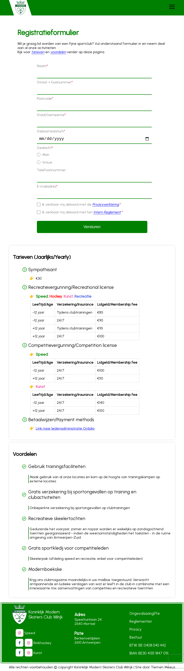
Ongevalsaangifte (144, 613)
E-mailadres (47, 187)
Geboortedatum (51, 131)
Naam (42, 66)
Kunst (35, 653)
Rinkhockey (40, 643)
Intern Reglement (107, 213)
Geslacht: (45, 149)
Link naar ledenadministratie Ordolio (65, 429)
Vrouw (47, 163)
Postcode (45, 98)
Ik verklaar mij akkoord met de (81, 205)
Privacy (135, 629)
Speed (27, 633)
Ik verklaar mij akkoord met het (82, 213)
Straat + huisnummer (55, 82)
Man (45, 155)
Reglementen (140, 621)
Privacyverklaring (105, 205)
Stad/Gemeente (51, 115)
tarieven (37, 52)
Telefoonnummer (51, 171)
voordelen (58, 52)
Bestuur (135, 637)
